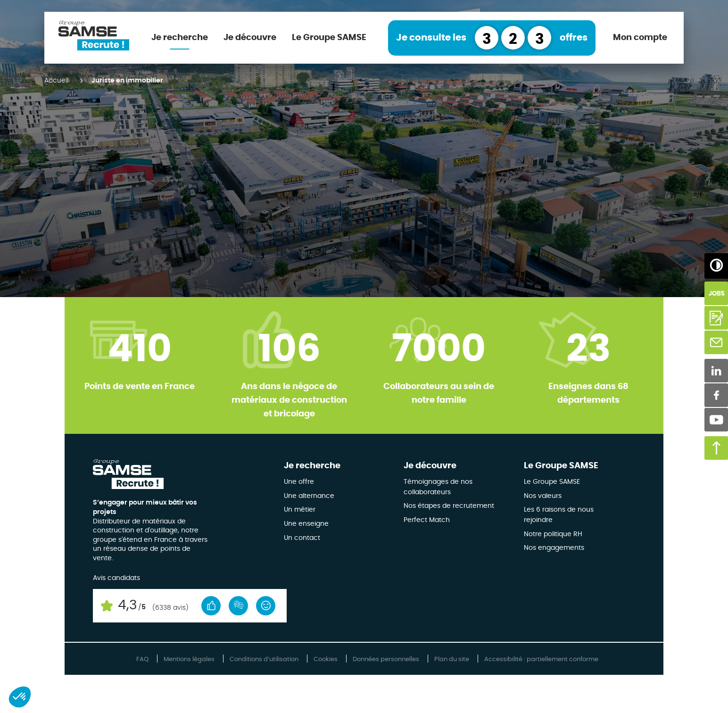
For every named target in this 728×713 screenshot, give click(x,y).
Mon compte (640, 37)
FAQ (142, 659)
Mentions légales (189, 659)
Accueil (56, 80)
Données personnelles (386, 659)
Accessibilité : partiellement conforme (541, 659)
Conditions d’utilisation (264, 659)
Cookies (326, 659)
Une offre (299, 482)
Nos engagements (554, 548)
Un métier (299, 509)
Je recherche (179, 37)
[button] (19, 697)
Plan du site (451, 659)
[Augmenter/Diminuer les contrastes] (716, 265)
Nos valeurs (543, 496)
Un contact (302, 538)
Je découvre (249, 37)
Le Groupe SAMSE (329, 37)
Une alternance (309, 496)
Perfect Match (427, 520)
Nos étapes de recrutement (449, 506)
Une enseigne (306, 524)
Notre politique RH (553, 534)
